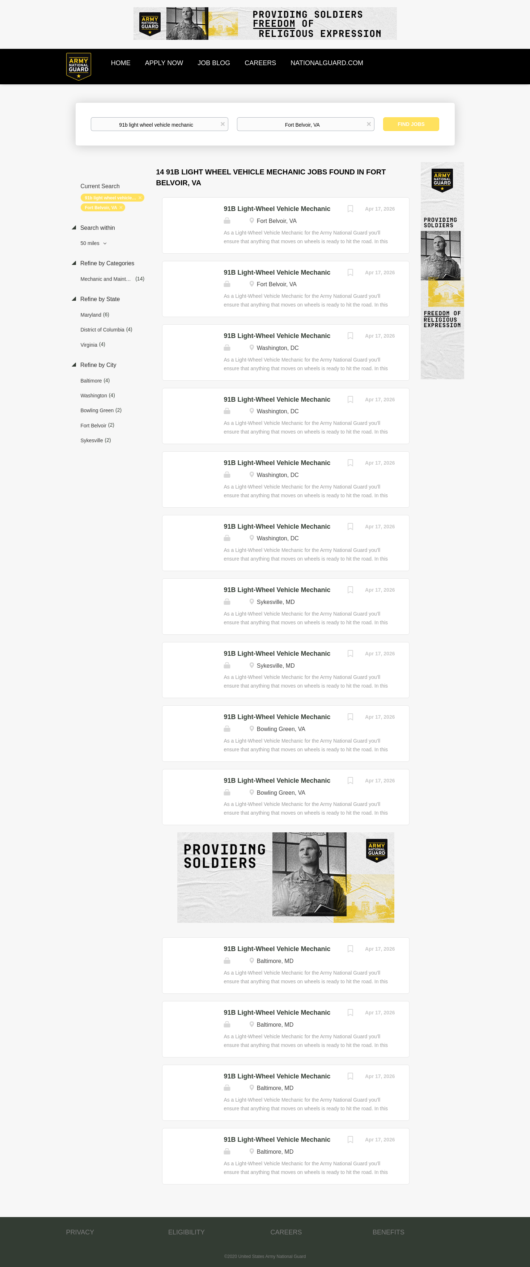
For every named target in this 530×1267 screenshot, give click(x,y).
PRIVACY (80, 1232)
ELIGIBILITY (186, 1232)
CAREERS (286, 1232)
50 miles (91, 243)
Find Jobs (411, 124)
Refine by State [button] (99, 299)
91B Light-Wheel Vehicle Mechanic (277, 208)
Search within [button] (97, 228)
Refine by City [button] (97, 365)
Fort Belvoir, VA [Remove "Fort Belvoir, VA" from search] (101, 207)
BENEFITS (388, 1232)
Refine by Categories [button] (107, 263)
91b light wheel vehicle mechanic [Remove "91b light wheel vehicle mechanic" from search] (114, 197)
